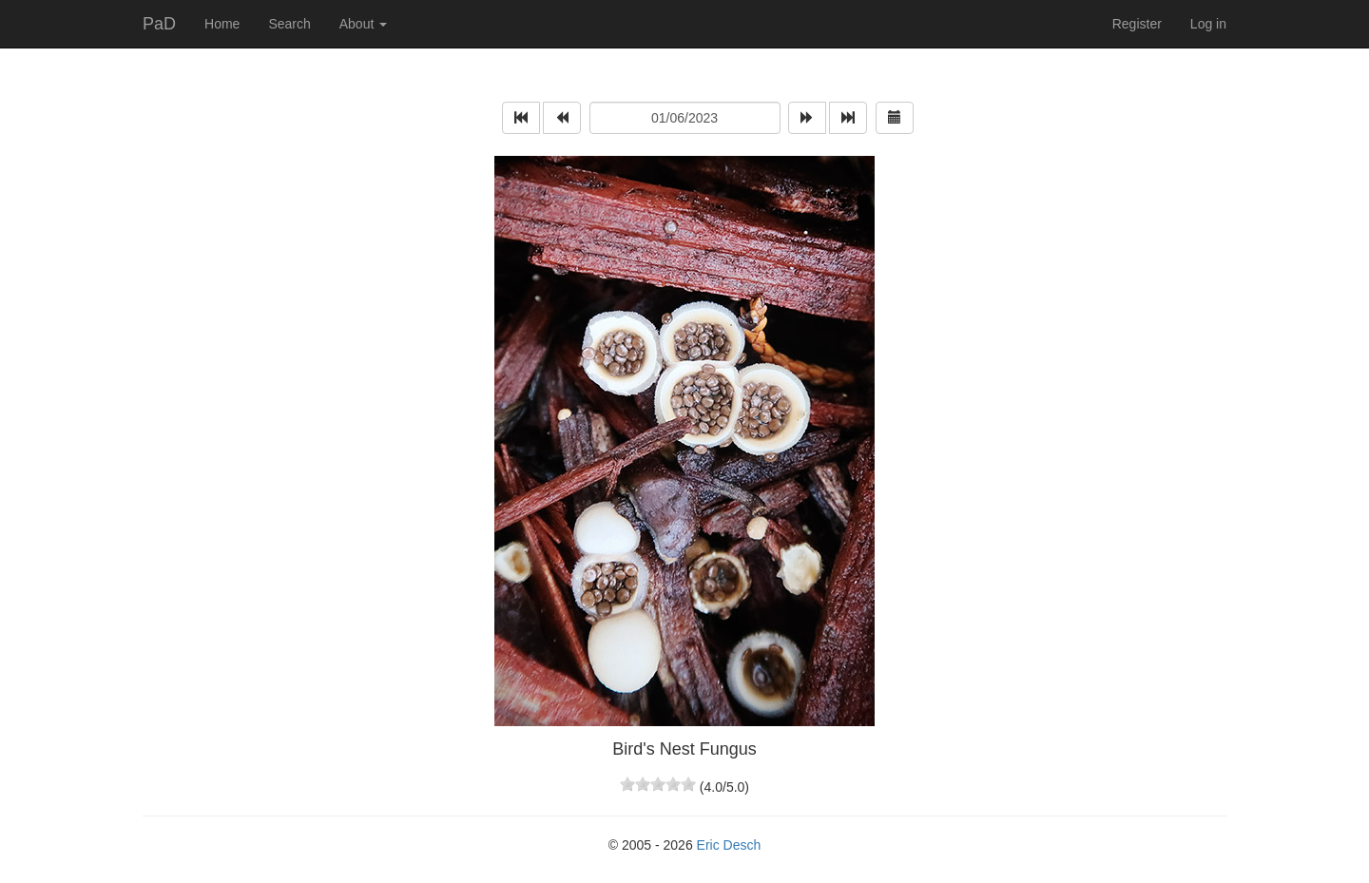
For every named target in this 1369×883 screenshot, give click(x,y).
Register (1137, 23)
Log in (1208, 23)
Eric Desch (729, 845)
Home (222, 23)
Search (289, 23)
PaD (159, 23)
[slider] (658, 784)
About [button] (363, 23)
